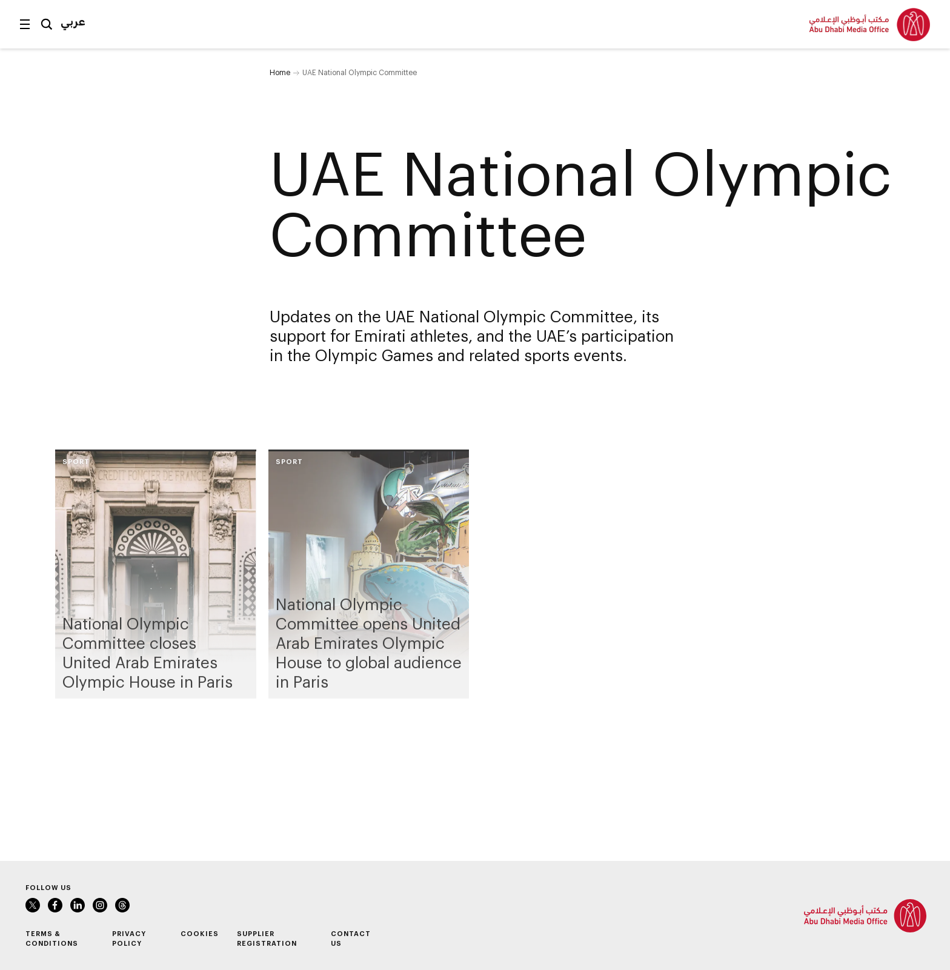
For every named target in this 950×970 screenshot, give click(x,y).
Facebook (55, 905)
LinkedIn (77, 905)
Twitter (32, 905)
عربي (73, 21)
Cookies (200, 933)
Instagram (100, 905)
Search (47, 24)
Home (280, 72)
